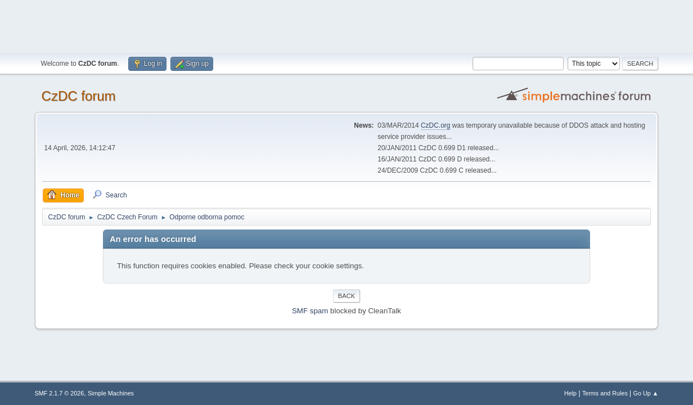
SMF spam (310, 311)
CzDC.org (436, 125)
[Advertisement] (346, 25)
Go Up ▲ (646, 393)
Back (346, 295)
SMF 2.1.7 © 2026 (59, 393)
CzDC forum (79, 96)
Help (570, 393)
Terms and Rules (605, 393)
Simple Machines (111, 393)
